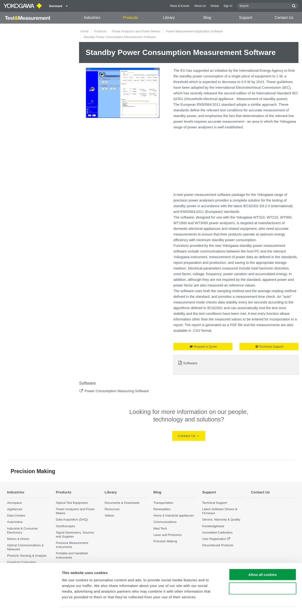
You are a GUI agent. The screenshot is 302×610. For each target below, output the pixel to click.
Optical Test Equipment (72, 503)
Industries (92, 18)
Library (169, 18)
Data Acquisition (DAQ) (72, 520)
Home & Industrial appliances (173, 515)
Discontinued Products (217, 545)
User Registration (214, 539)
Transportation (163, 503)
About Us (200, 6)
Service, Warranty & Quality (221, 520)
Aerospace (14, 503)
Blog (207, 18)
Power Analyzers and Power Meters (136, 31)
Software (190, 363)
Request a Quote (203, 346)
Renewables (162, 509)
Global (214, 6)
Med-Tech (160, 528)
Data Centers (16, 515)
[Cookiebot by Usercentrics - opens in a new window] (30, 600)
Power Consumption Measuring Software (116, 391)
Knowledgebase (213, 526)
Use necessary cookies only (262, 573)
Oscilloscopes (65, 526)
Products (130, 18)
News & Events (179, 6)
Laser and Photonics (167, 535)
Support (245, 18)
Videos (109, 515)
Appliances (14, 509)
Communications (164, 522)
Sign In (227, 6)
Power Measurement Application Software (194, 31)
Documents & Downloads (122, 503)
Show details (248, 601)
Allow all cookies (262, 559)
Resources (112, 509)
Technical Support (269, 346)
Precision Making (165, 541)
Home (84, 31)
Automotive (15, 522)
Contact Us (284, 18)
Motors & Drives (18, 539)
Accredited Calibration (217, 532)
